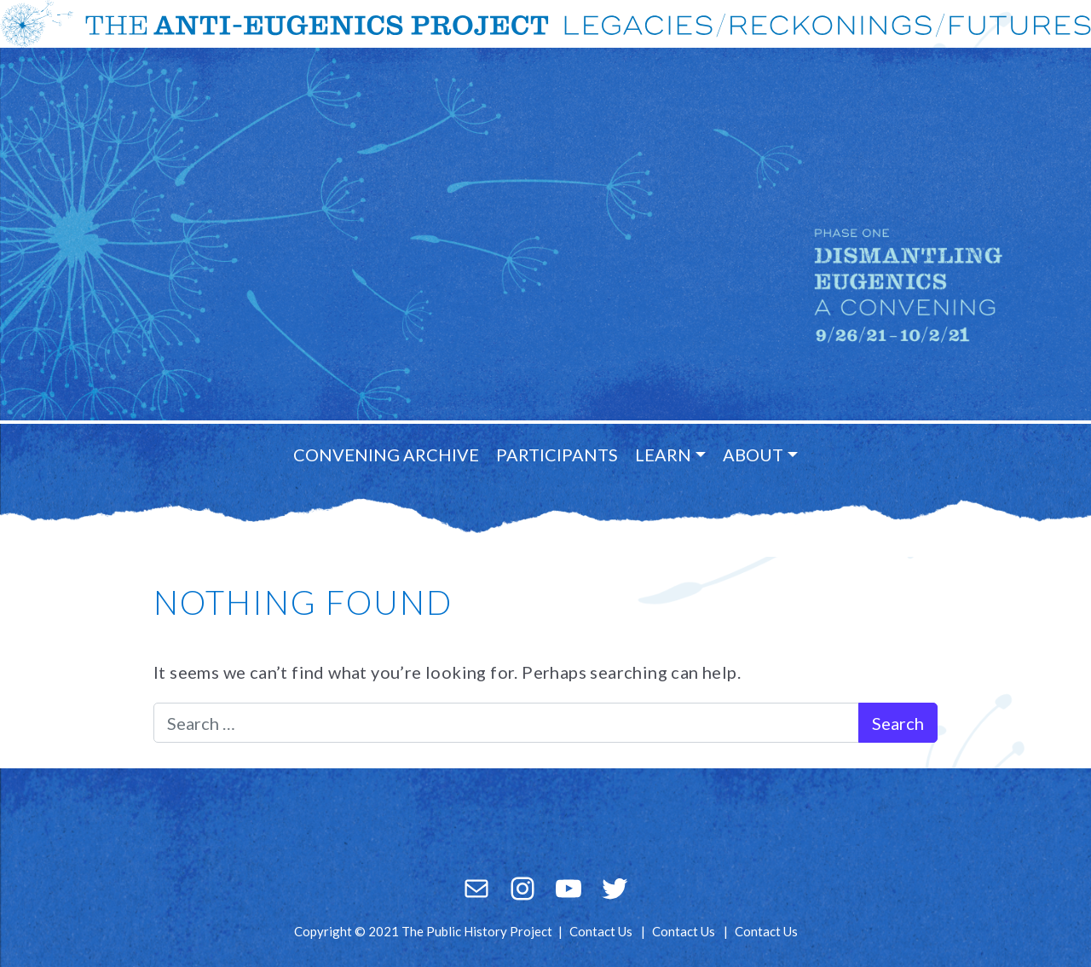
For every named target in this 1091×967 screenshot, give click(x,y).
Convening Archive (386, 454)
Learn (663, 454)
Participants (557, 454)
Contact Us (600, 931)
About (753, 454)
